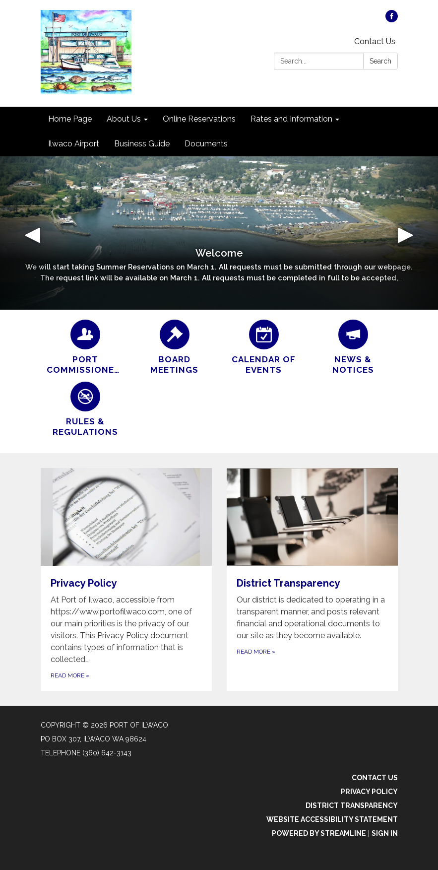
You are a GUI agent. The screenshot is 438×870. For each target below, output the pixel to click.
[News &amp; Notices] (353, 348)
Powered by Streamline (319, 833)
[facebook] (391, 19)
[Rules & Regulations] (85, 410)
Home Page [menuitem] (70, 119)
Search (380, 61)
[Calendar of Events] (264, 348)
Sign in (385, 833)
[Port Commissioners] (85, 348)
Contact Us (374, 41)
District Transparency (352, 805)
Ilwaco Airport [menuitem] (73, 143)
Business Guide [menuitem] (142, 143)
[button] (32, 233)
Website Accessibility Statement (332, 819)
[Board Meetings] (174, 348)
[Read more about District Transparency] (312, 579)
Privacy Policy (369, 792)
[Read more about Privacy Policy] (126, 579)
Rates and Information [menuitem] (291, 119)
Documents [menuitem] (206, 143)
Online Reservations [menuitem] (199, 119)
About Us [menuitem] (124, 119)
